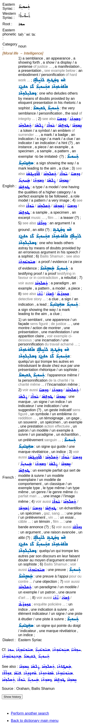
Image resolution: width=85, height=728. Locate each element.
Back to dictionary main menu (34, 721)
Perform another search (30, 713)
